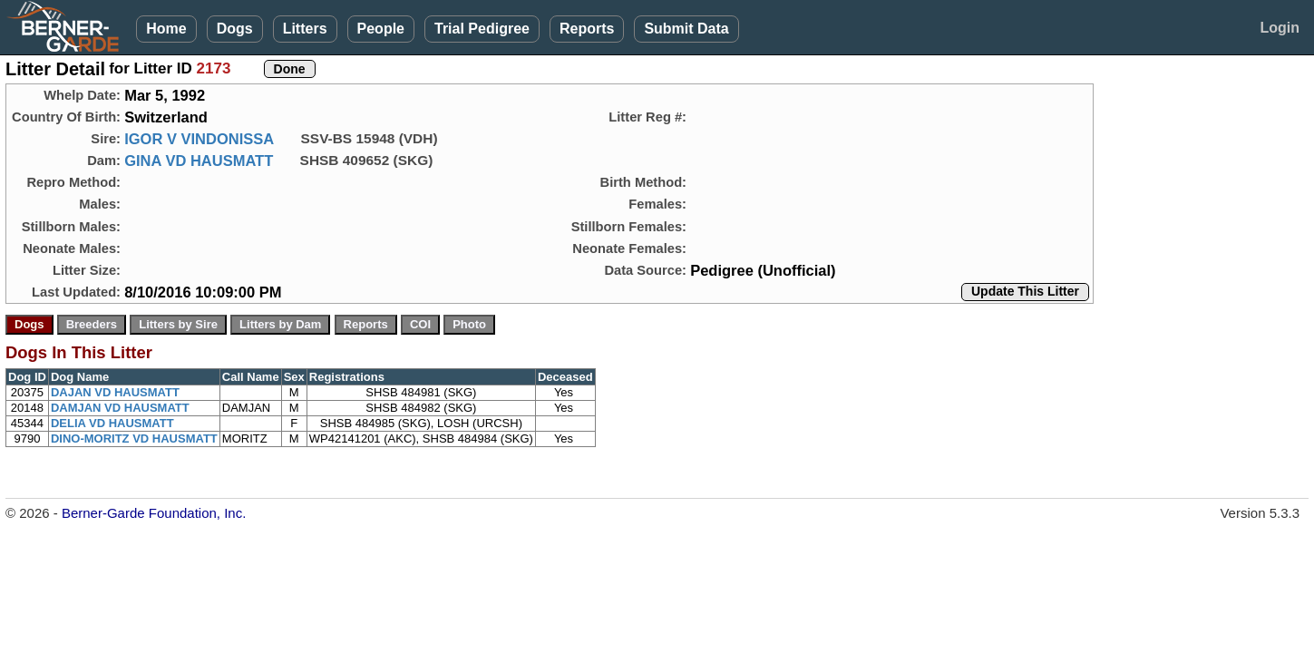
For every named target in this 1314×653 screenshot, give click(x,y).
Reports (587, 28)
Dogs (235, 28)
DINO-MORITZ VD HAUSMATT (134, 438)
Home (166, 28)
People (380, 28)
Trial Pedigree (482, 28)
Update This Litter (1025, 291)
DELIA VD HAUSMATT (112, 423)
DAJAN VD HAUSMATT (115, 392)
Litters (305, 28)
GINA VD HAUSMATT (198, 160)
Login (1279, 27)
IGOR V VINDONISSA (199, 139)
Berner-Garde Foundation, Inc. (154, 513)
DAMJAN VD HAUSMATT (120, 407)
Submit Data (686, 28)
